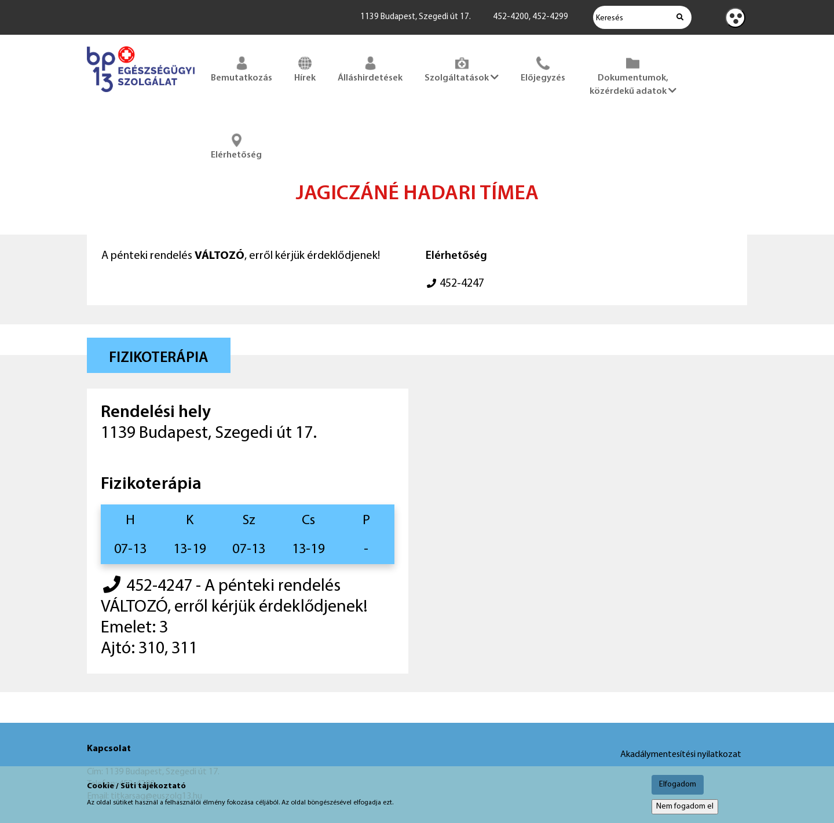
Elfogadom (677, 784)
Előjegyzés (543, 68)
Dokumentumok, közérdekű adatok (633, 75)
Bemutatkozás (241, 68)
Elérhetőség (236, 145)
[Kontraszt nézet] (735, 18)
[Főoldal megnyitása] (141, 94)
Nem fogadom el (685, 806)
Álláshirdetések (370, 68)
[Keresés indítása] (680, 17)
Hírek (305, 68)
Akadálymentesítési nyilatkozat (680, 754)
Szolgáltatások (462, 68)
